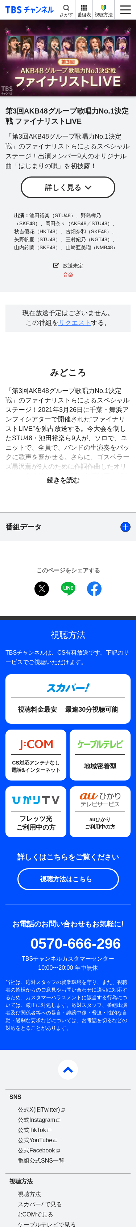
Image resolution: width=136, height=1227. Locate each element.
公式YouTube (35, 1140)
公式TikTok (32, 1130)
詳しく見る (63, 187)
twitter (41, 588)
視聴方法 (103, 14)
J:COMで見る (35, 1214)
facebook (94, 588)
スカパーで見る (40, 1204)
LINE (68, 588)
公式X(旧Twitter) (39, 1110)
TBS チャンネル (28, 9)
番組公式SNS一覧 (41, 1160)
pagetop (68, 1070)
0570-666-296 (75, 944)
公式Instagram (36, 1120)
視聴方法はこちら (66, 879)
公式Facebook (36, 1150)
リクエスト (74, 322)
